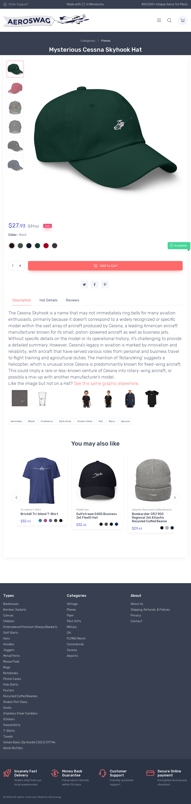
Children (8, 621)
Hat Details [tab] (48, 300)
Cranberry (47, 421)
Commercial (75, 644)
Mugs (6, 667)
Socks (7, 708)
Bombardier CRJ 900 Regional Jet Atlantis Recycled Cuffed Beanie (149, 517)
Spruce (125, 421)
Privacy (136, 615)
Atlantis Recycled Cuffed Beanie (152, 509)
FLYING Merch (76, 638)
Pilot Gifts (74, 621)
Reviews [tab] (72, 300)
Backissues (11, 604)
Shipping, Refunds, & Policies (150, 610)
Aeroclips (16, 421)
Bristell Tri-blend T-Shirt (39, 514)
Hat (100, 421)
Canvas (8, 615)
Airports (72, 656)
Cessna (72, 650)
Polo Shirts (10, 685)
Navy (112, 421)
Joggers (9, 650)
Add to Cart (105, 265)
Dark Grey (65, 421)
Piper (70, 615)
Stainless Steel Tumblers (20, 713)
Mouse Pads (11, 661)
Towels (8, 736)
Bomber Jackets (14, 610)
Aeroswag (54, 796)
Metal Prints (11, 656)
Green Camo (85, 421)
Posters (8, 690)
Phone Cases (12, 679)
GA (69, 633)
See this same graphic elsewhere (106, 383)
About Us (137, 604)
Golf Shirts (10, 633)
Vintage (72, 604)
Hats (6, 638)
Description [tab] (22, 300)
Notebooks (10, 673)
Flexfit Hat (82, 509)
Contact (136, 621)
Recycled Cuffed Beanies (20, 696)
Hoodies (8, 644)
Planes (105, 40)
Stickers (9, 719)
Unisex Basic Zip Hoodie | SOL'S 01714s (29, 742)
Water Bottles (13, 748)
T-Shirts (9, 731)
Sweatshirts (11, 725)
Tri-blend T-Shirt (31, 509)
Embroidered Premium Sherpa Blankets (30, 627)
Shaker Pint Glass (15, 702)
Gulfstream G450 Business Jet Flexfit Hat (96, 515)
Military (72, 627)
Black (31, 421)
